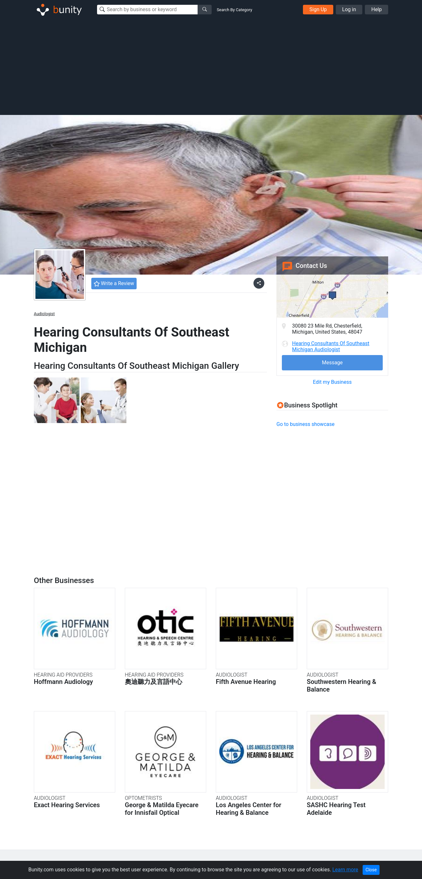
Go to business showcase (305, 424)
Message (332, 363)
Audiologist (44, 313)
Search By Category (234, 9)
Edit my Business (332, 382)
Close (371, 869)
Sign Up (318, 9)
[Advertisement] (211, 66)
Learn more (345, 870)
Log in (349, 9)
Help (376, 9)
